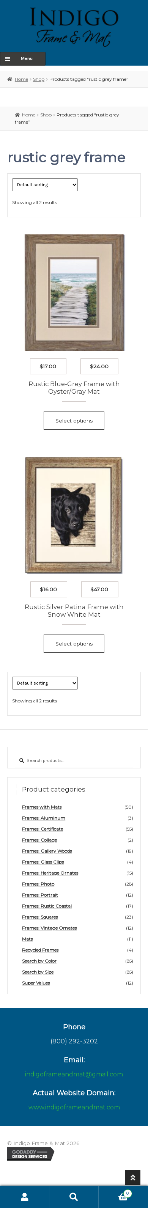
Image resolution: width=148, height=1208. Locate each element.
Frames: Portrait (40, 895)
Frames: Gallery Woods (47, 851)
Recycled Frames (40, 950)
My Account (24, 1197)
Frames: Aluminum (43, 818)
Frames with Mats (41, 807)
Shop (38, 79)
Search (74, 1197)
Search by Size (38, 972)
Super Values (36, 983)
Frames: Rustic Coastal (47, 906)
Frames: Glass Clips (43, 862)
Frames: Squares (40, 917)
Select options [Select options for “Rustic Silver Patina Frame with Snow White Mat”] (74, 644)
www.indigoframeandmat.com (74, 1107)
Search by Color (39, 961)
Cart (115, 1192)
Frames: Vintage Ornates (49, 928)
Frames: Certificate (42, 829)
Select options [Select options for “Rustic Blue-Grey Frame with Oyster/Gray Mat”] (74, 421)
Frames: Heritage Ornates (50, 873)
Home (21, 79)
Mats (27, 939)
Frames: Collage (39, 840)
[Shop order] (45, 184)
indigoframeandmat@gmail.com (74, 1074)
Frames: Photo (38, 884)
